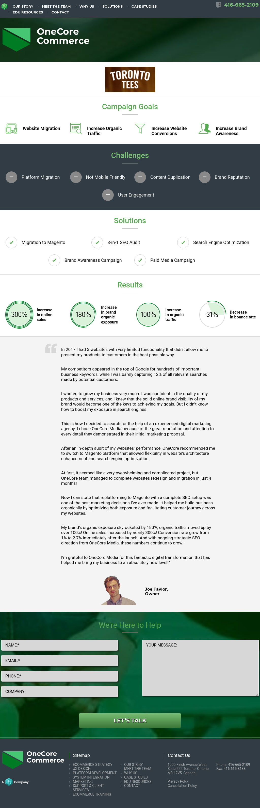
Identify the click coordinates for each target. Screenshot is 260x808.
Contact (60, 12)
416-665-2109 (239, 765)
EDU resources (28, 12)
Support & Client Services (88, 788)
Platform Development (95, 773)
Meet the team (56, 6)
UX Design (82, 769)
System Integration (91, 777)
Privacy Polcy (178, 781)
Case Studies (144, 6)
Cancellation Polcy (182, 786)
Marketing (83, 782)
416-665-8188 (235, 769)
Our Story (23, 6)
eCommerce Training (92, 794)
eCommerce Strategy (92, 765)
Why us (86, 6)
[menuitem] (23, 6)
